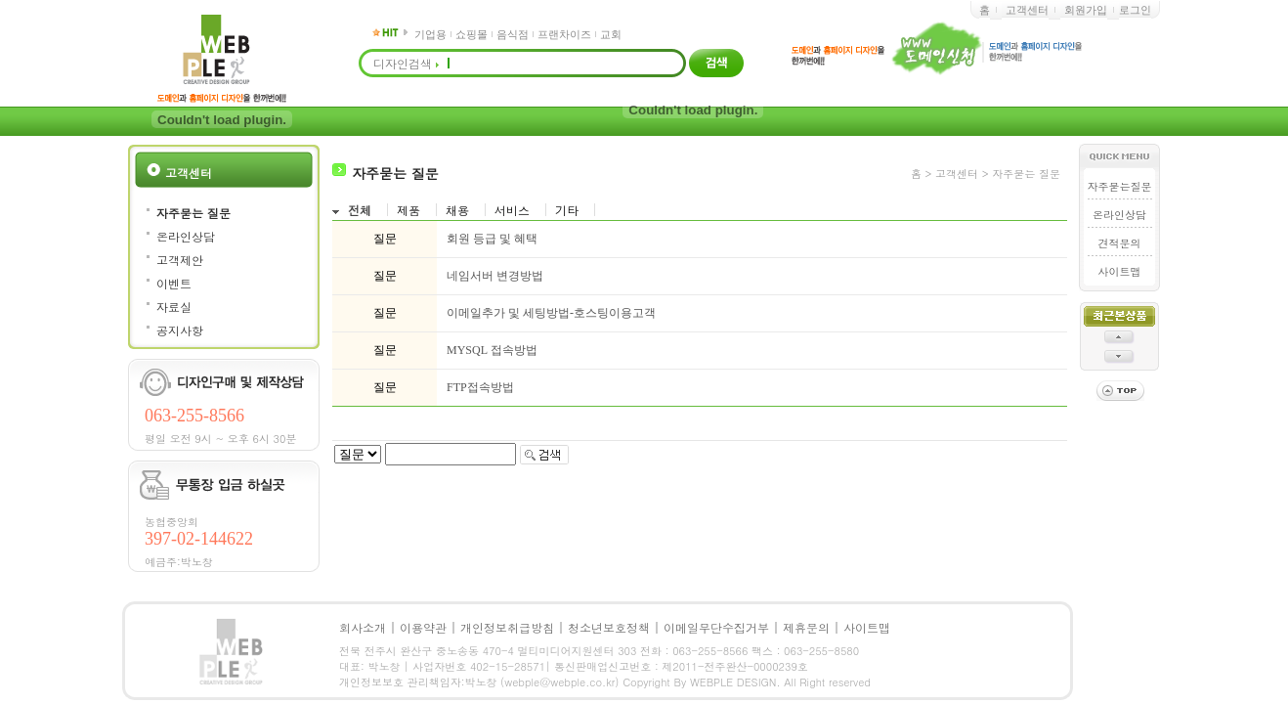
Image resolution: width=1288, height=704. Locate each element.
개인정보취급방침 (507, 627)
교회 (611, 34)
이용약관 (423, 627)
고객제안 (179, 259)
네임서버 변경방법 (495, 276)
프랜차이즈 (564, 34)
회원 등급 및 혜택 (492, 238)
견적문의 (1119, 243)
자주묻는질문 (1120, 186)
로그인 (1135, 10)
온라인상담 (185, 236)
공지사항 (179, 330)
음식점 (512, 34)
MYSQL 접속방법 (492, 350)
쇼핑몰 (471, 34)
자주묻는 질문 (193, 212)
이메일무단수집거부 (716, 627)
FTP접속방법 (480, 387)
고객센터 (1027, 10)
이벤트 (174, 283)
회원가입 (1085, 10)
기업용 (430, 34)
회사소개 (362, 627)
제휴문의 (806, 627)
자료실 (174, 306)
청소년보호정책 (609, 627)
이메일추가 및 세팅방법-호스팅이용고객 (551, 313)
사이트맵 (1119, 271)
